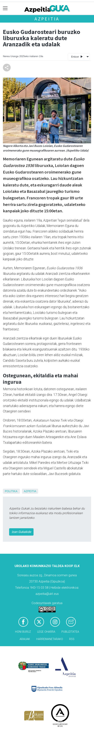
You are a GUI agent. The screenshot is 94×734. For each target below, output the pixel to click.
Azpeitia (47, 19)
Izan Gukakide (21, 532)
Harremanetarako (49, 639)
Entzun (77, 56)
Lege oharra (46, 631)
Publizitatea (70, 631)
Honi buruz (23, 631)
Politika (11, 491)
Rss (71, 639)
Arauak (25, 639)
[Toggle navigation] (5, 8)
